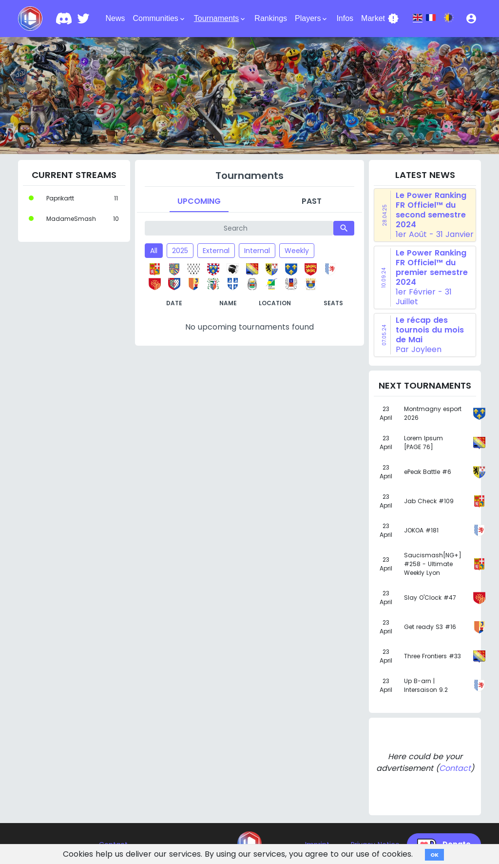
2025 (180, 250)
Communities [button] (159, 18)
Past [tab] (312, 201)
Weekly (297, 250)
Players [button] (311, 18)
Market (380, 18)
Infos (344, 18)
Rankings (270, 18)
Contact (455, 768)
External (216, 250)
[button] (471, 18)
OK (434, 855)
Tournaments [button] (220, 18)
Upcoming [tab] (199, 201)
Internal (257, 250)
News (115, 18)
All (153, 250)
